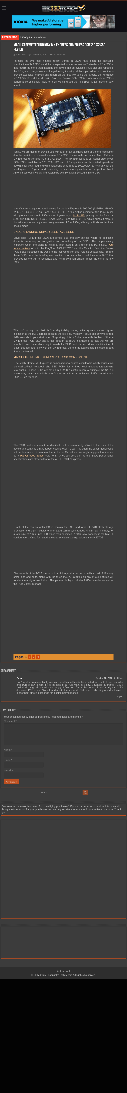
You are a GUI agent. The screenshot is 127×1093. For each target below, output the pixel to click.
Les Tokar (21, 54)
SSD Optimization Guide (33, 37)
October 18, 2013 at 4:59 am (109, 678)
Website (8, 770)
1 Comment (59, 54)
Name (8, 749)
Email (8, 760)
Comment (10, 721)
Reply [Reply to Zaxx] (119, 697)
